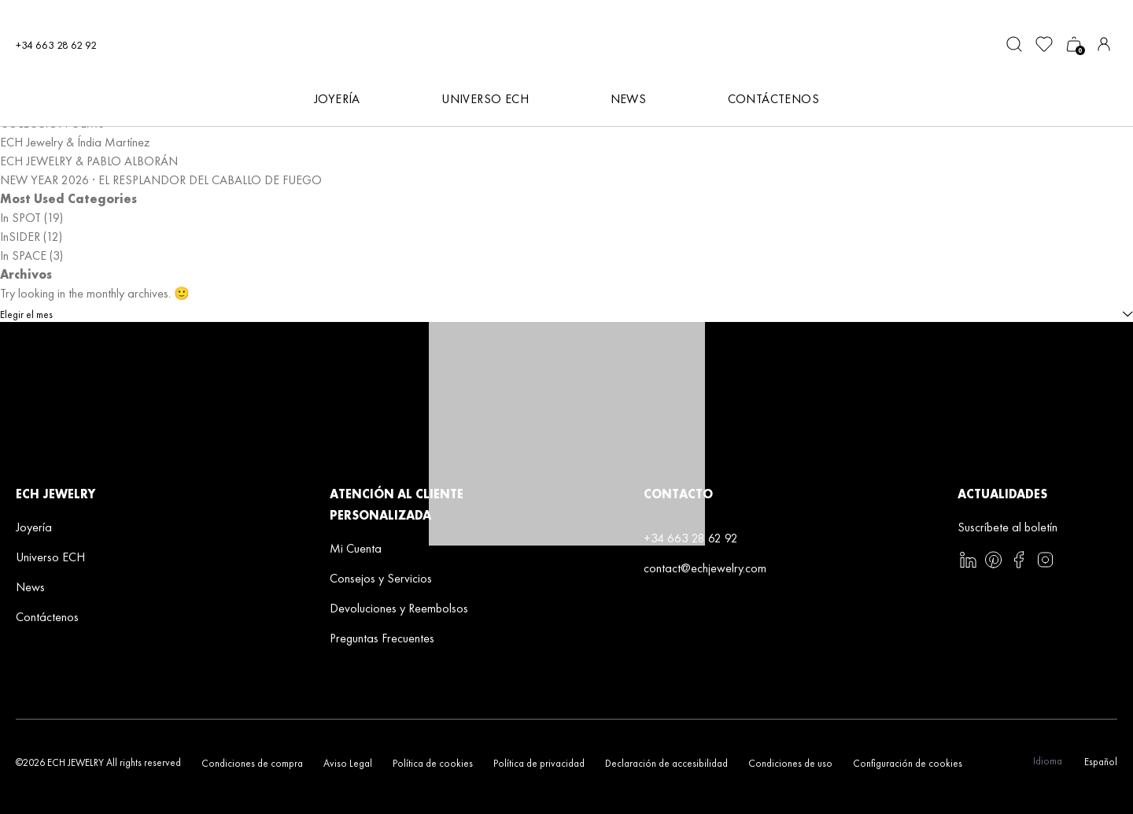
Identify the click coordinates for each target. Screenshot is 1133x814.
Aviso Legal (347, 763)
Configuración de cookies (907, 763)
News (30, 587)
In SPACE (23, 255)
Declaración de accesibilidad (666, 763)
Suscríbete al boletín (1007, 527)
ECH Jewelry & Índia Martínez (75, 142)
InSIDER (20, 236)
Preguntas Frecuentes (382, 638)
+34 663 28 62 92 (56, 45)
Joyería (34, 527)
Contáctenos (773, 99)
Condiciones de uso (790, 763)
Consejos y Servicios (381, 578)
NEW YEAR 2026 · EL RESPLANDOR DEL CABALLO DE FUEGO (161, 180)
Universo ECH (50, 557)
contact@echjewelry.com (705, 568)
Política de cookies (433, 763)
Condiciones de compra (252, 763)
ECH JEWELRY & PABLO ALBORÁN (89, 161)
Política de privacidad (539, 763)
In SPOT (20, 217)
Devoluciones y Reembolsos (399, 608)
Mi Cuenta (356, 548)
